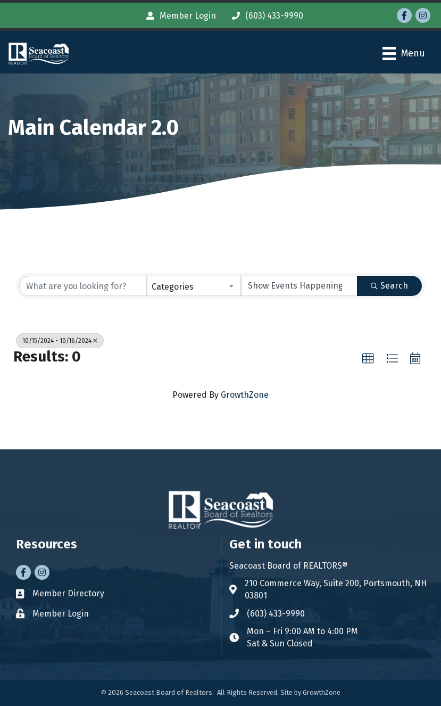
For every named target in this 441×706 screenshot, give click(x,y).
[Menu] (404, 53)
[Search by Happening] (299, 286)
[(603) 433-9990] (265, 16)
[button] (368, 359)
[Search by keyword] (83, 286)
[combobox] (194, 286)
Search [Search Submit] (389, 286)
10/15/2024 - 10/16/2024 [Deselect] (59, 340)
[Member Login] (178, 16)
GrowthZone (245, 395)
